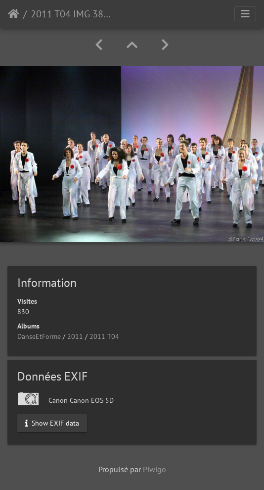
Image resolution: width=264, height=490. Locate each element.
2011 (75, 336)
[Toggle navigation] (245, 13)
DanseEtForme (39, 336)
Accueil (13, 13)
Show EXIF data (52, 423)
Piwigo (154, 469)
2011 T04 (104, 336)
